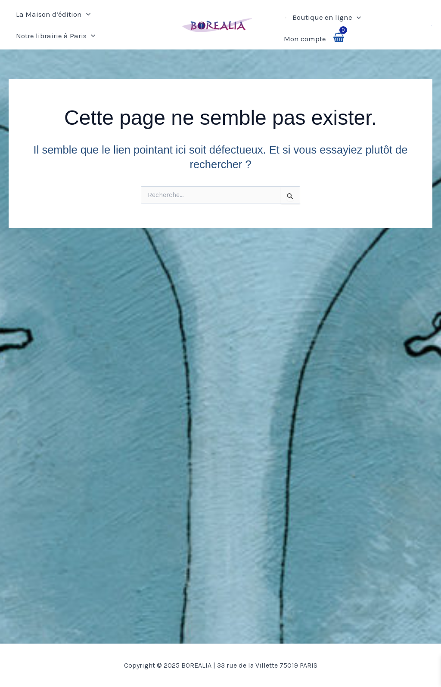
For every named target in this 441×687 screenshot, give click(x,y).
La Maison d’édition (53, 14)
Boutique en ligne (326, 17)
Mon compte (305, 38)
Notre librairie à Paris (55, 35)
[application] (86, 14)
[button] (431, 25)
